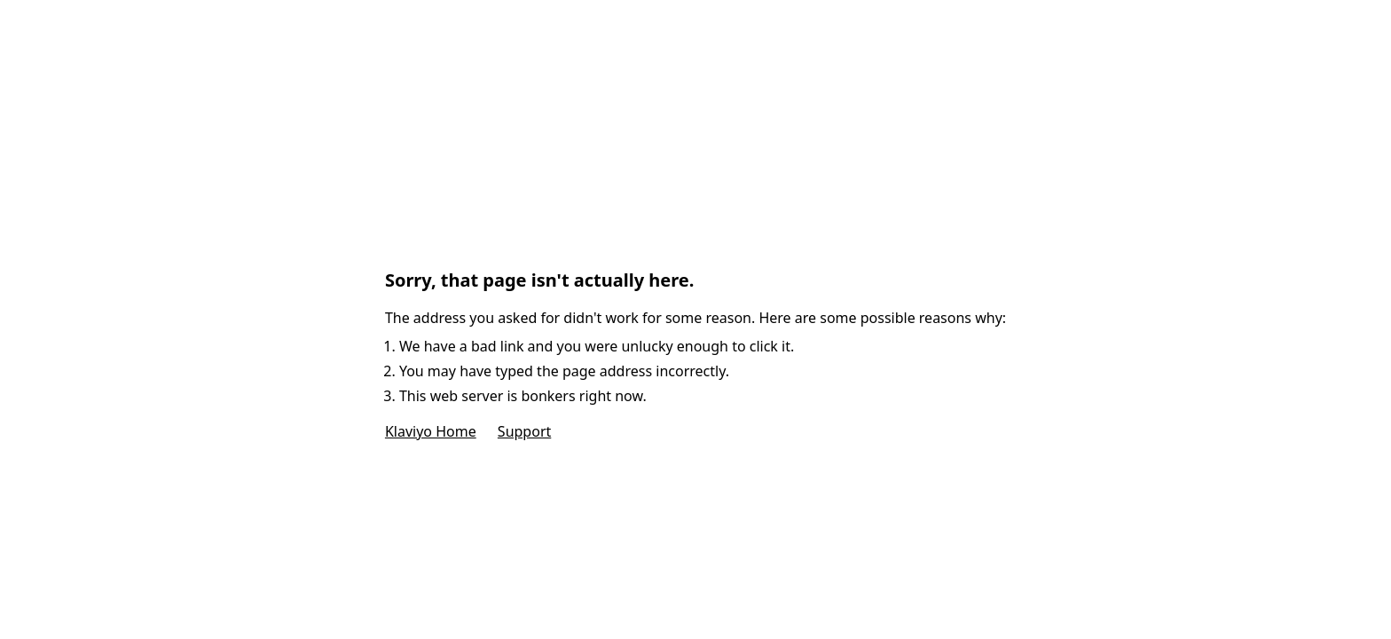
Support (524, 431)
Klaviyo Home (430, 431)
